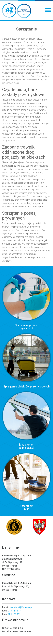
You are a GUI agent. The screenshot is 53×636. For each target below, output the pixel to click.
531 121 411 (14, 614)
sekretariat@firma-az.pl (20, 607)
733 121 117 (14, 610)
